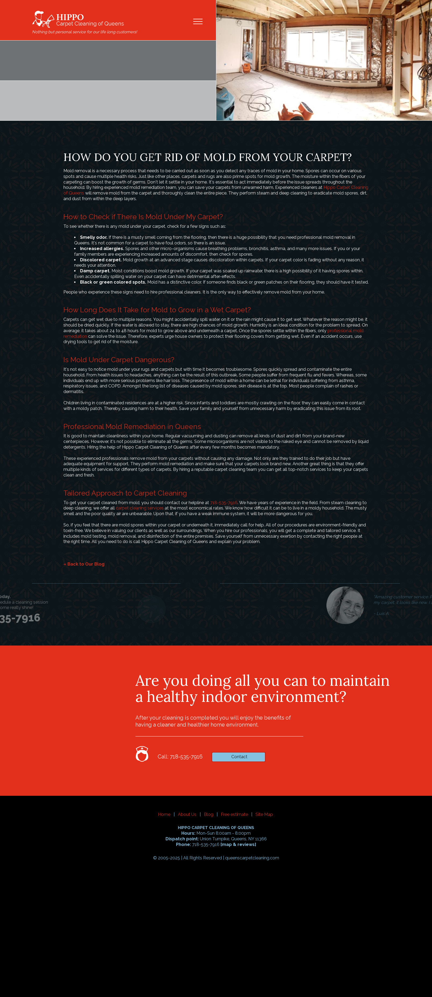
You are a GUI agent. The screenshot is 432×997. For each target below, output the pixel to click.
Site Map (264, 814)
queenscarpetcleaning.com (252, 857)
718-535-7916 (223, 502)
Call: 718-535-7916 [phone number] (180, 756)
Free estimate (234, 814)
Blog (208, 814)
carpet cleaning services (140, 508)
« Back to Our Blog (84, 564)
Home (164, 814)
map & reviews (238, 844)
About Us (187, 814)
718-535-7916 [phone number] (54, 70)
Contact (239, 756)
